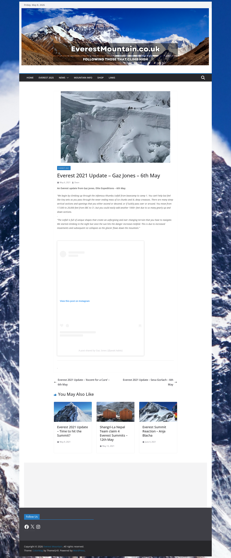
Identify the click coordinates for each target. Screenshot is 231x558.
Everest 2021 (63, 168)
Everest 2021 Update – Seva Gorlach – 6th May (150, 382)
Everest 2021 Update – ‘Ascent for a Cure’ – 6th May (82, 382)
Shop (100, 77)
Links (112, 77)
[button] (67, 77)
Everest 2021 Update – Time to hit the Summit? (72, 431)
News (62, 77)
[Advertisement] (115, 485)
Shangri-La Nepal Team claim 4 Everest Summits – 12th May (114, 433)
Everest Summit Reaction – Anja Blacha (154, 431)
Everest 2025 (46, 77)
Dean (76, 182)
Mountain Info (83, 77)
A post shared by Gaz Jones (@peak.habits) (101, 350)
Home (30, 77)
